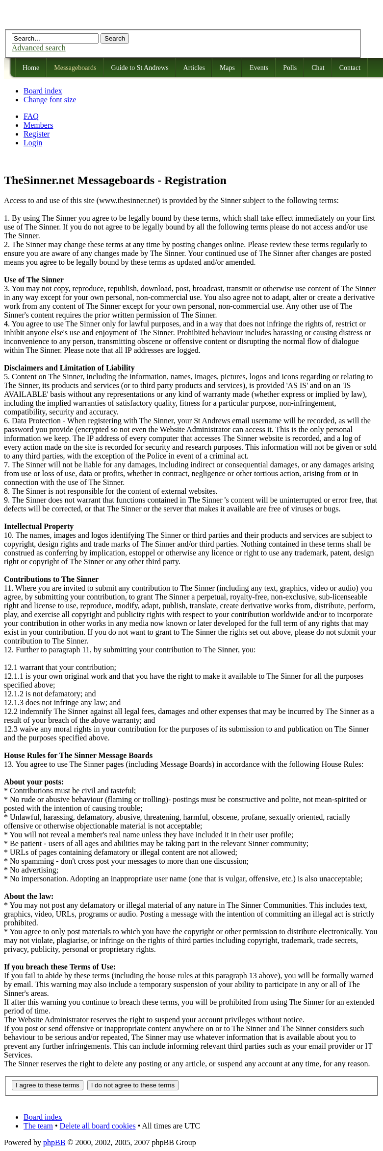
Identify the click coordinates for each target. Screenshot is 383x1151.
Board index (43, 91)
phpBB (54, 1142)
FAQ (31, 116)
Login (33, 142)
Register (37, 134)
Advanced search (39, 48)
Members (38, 125)
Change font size (50, 99)
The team (38, 1126)
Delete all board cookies (98, 1126)
